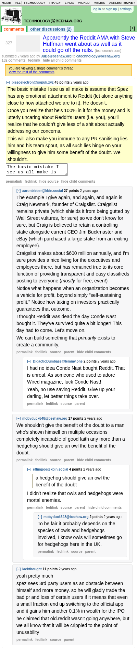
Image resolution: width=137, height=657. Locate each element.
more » (129, 2)
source (55, 354)
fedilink (34, 60)
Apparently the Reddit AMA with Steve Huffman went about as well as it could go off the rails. (89, 44)
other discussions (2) (51, 29)
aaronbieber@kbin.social (42, 193)
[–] (8, 82)
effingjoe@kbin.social (50, 471)
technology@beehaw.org (53, 20)
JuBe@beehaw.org (56, 56)
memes (99, 2)
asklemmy (117, 2)
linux (69, 2)
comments (14, 29)
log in (97, 9)
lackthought (32, 571)
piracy (55, 2)
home (6, 2)
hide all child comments (62, 60)
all (18, 2)
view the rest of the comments (31, 72)
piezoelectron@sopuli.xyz (33, 82)
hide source (49, 183)
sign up (111, 9)
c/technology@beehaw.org (98, 56)
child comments (78, 183)
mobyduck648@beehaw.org (44, 420)
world (84, 2)
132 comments (13, 60)
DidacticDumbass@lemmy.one (58, 363)
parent (69, 354)
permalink (14, 183)
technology (34, 2)
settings (126, 9)
